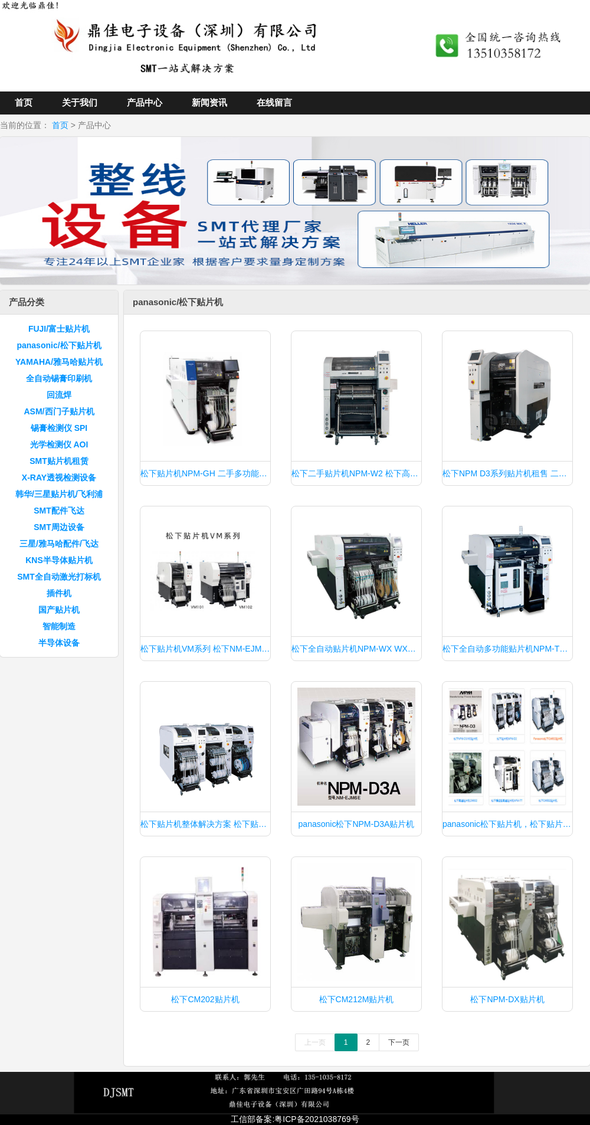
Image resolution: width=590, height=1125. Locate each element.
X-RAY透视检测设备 (59, 477)
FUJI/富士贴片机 (59, 328)
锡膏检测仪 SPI (59, 428)
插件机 (59, 593)
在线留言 (274, 102)
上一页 (315, 1042)
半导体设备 (59, 642)
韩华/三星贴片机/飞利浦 (59, 494)
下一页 (398, 1042)
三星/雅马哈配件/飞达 (59, 543)
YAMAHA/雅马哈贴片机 (59, 362)
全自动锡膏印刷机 (59, 378)
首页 (23, 102)
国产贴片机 (59, 609)
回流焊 (59, 395)
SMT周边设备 (59, 527)
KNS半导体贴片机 (59, 560)
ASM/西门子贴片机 (59, 411)
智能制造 (59, 626)
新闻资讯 (209, 102)
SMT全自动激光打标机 (59, 576)
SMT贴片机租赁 (59, 461)
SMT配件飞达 (59, 510)
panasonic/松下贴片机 (59, 345)
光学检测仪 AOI (59, 444)
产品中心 (144, 102)
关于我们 (79, 102)
